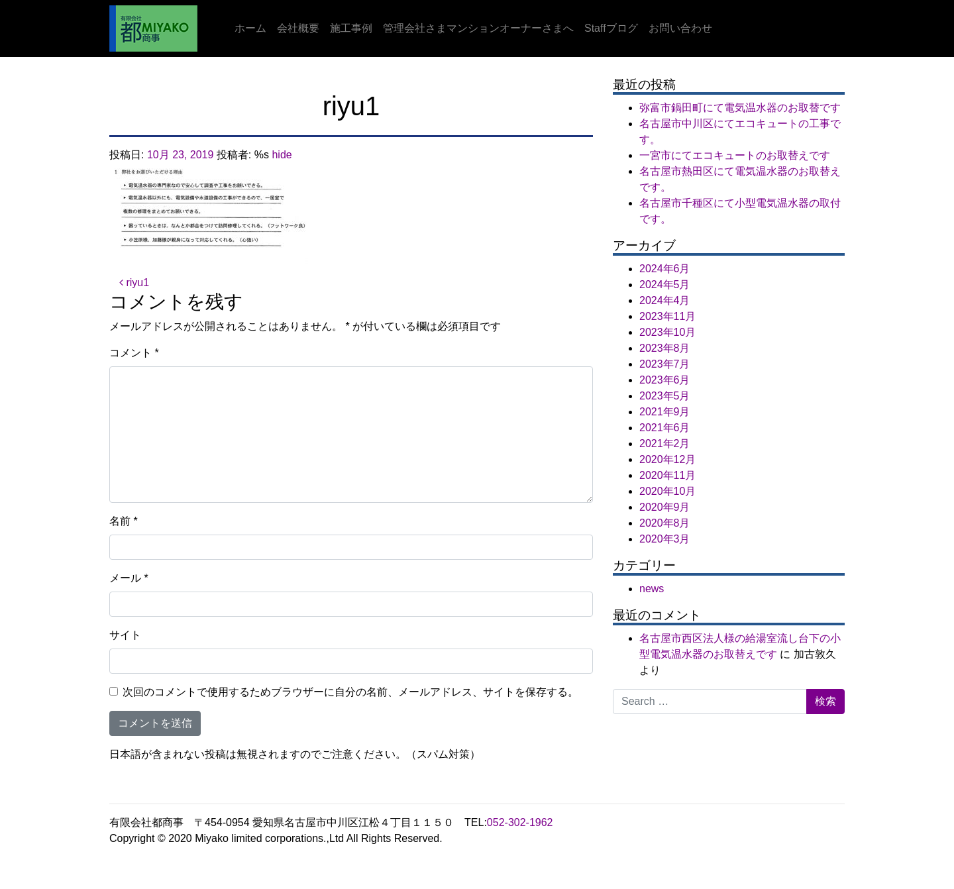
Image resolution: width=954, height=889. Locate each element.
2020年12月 (667, 459)
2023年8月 (664, 348)
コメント (134, 352)
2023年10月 (667, 332)
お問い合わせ (680, 28)
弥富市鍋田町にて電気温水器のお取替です (740, 107)
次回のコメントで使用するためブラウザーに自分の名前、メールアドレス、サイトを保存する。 (350, 692)
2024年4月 (664, 300)
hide (282, 154)
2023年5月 (664, 395)
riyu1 (134, 282)
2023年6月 (664, 380)
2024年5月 (664, 284)
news (651, 588)
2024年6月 (664, 268)
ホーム (250, 28)
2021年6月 (664, 427)
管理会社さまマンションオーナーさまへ (478, 28)
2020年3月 (664, 539)
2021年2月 (664, 443)
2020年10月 (667, 491)
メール (128, 578)
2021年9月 (664, 411)
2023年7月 (664, 364)
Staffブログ (611, 28)
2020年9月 (664, 507)
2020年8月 (664, 523)
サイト (125, 635)
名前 (123, 521)
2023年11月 (667, 316)
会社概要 (298, 28)
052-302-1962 (520, 822)
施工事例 (351, 28)
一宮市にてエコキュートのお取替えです (734, 155)
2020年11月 (667, 475)
